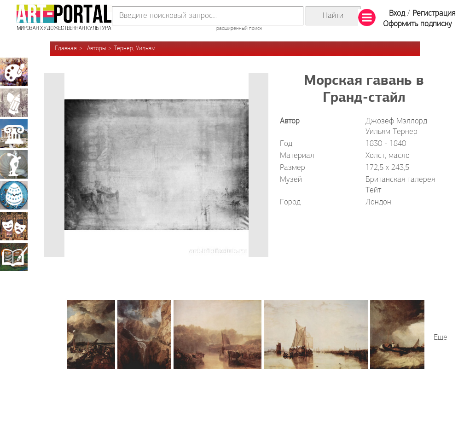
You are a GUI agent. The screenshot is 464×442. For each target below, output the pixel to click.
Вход (397, 13)
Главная (66, 48)
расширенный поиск (239, 28)
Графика (14, 102)
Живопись (14, 72)
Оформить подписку (417, 24)
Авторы (96, 48)
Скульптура (14, 164)
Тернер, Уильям (135, 48)
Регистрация (433, 13)
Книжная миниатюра (14, 257)
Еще (440, 337)
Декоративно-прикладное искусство (14, 195)
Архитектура (14, 133)
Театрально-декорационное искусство (14, 226)
